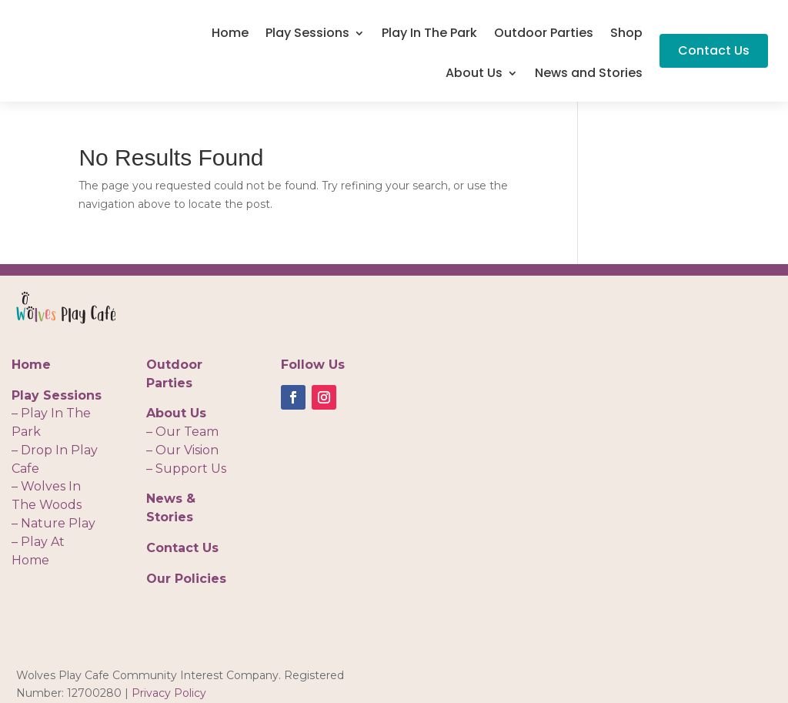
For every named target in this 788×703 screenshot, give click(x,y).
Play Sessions (307, 35)
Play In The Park (429, 35)
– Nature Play (53, 523)
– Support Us (186, 468)
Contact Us (714, 50)
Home (230, 35)
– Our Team (182, 431)
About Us (474, 75)
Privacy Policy (169, 693)
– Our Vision (182, 450)
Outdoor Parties (543, 35)
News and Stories (589, 75)
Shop (626, 35)
